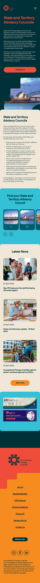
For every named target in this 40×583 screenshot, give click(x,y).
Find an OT (20, 514)
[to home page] (9, 8)
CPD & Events (20, 501)
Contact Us (20, 527)
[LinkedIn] (26, 552)
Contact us (20, 70)
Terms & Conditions (20, 507)
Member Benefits (20, 494)
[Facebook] (20, 552)
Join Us (20, 487)
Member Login (20, 539)
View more (20, 383)
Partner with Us (20, 521)
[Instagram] (13, 552)
